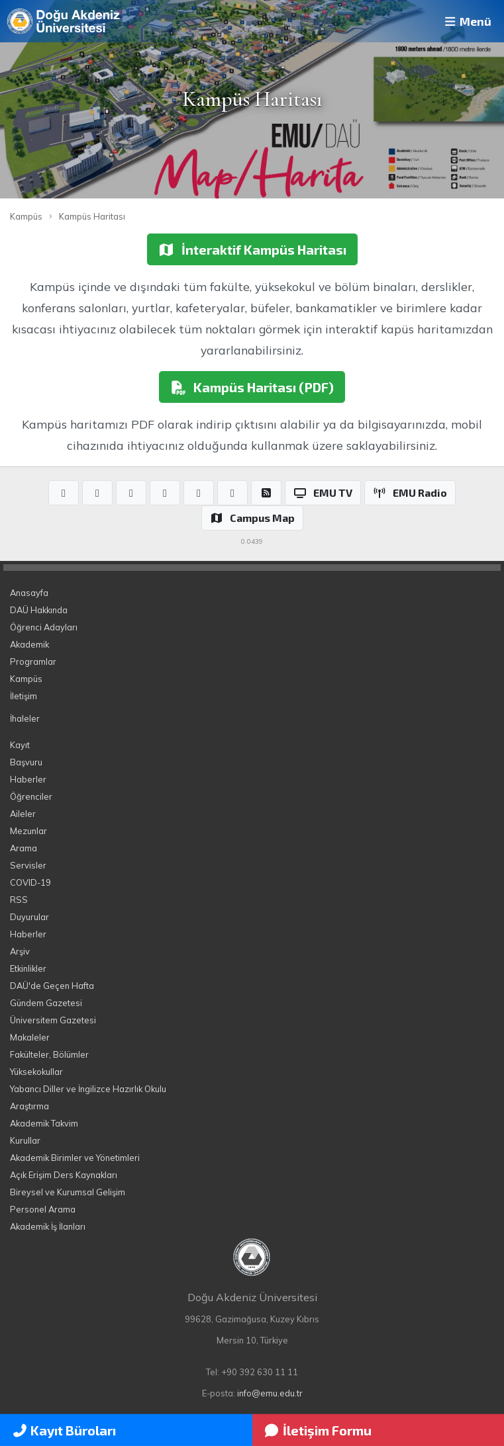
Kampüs (26, 216)
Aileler (23, 813)
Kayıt (20, 745)
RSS (19, 899)
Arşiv (20, 951)
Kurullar (25, 1140)
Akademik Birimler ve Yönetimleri (75, 1157)
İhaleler (25, 718)
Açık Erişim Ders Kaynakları (63, 1175)
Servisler (28, 865)
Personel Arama (43, 1209)
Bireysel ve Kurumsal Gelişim (67, 1192)
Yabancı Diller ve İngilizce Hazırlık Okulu (88, 1089)
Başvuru (26, 762)
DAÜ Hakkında (39, 610)
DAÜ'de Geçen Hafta (52, 985)
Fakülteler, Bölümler (49, 1054)
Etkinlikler (28, 968)
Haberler (28, 779)
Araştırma (29, 1106)
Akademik (29, 644)
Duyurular (29, 917)
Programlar (33, 661)
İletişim (23, 696)
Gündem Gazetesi (46, 1003)
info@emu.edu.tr (270, 1393)
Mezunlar (28, 831)
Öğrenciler (31, 796)
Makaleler (30, 1037)
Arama (23, 848)
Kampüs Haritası (92, 216)
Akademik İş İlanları (47, 1226)
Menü (466, 21)
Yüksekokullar (36, 1071)
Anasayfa (29, 592)
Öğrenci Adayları (43, 627)
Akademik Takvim (44, 1123)
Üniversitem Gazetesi (53, 1020)
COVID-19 (30, 882)
